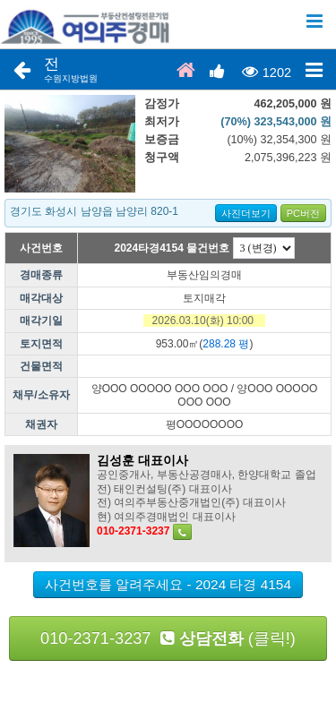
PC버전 (303, 213)
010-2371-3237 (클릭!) (168, 638)
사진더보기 (246, 213)
